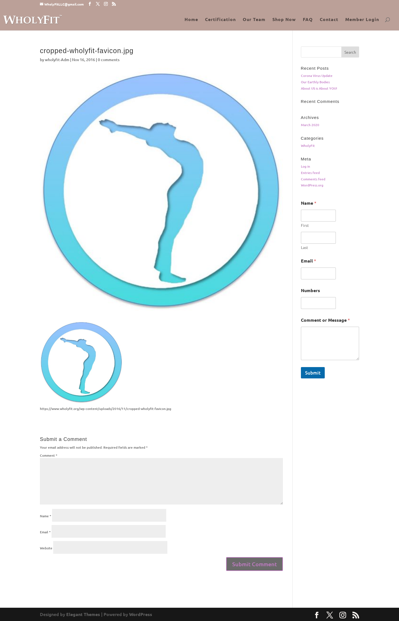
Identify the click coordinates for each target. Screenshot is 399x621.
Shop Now (284, 19)
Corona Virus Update (316, 75)
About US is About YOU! (319, 88)
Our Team (254, 19)
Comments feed (313, 179)
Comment (48, 455)
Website (46, 548)
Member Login (362, 19)
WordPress (140, 614)
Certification (220, 19)
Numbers (310, 290)
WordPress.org (312, 185)
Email (45, 532)
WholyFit (308, 145)
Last (304, 247)
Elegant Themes (83, 614)
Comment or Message (325, 320)
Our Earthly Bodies (315, 82)
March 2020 (310, 125)
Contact (329, 19)
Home (191, 19)
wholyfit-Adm (57, 59)
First (305, 225)
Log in (305, 166)
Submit (313, 373)
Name (45, 516)
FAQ (308, 19)
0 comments (108, 59)
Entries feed (310, 172)
